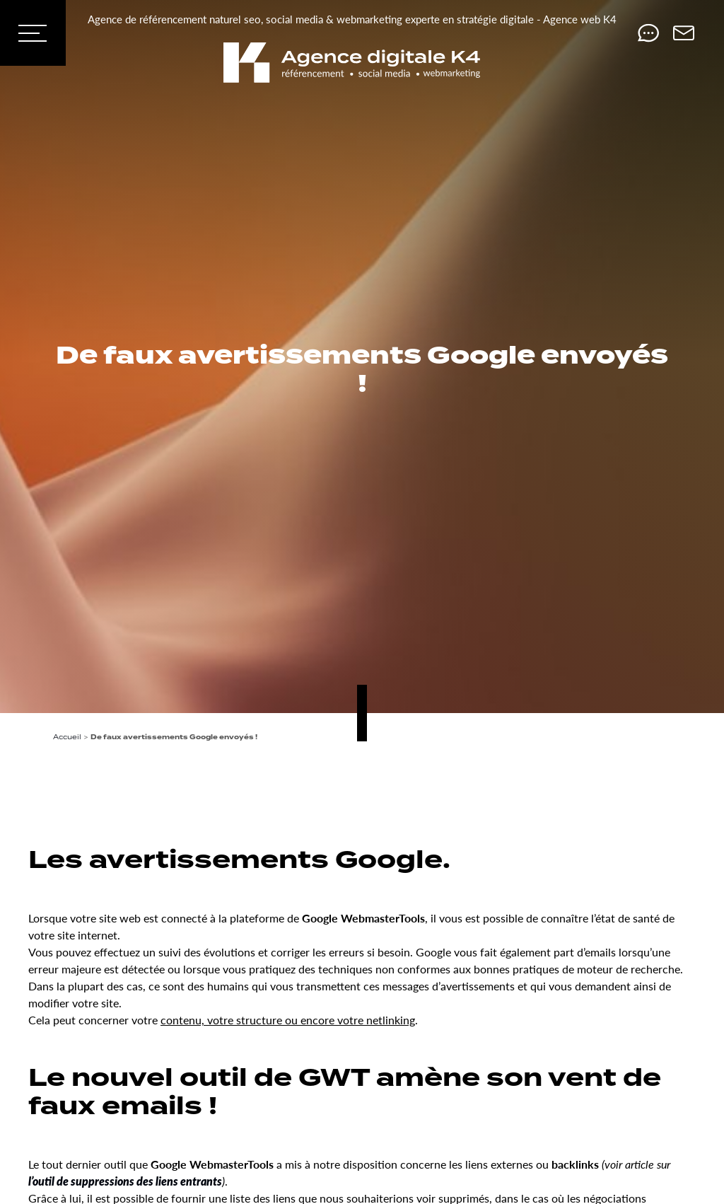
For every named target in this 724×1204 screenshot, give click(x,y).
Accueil (67, 736)
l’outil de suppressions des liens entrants (125, 1181)
